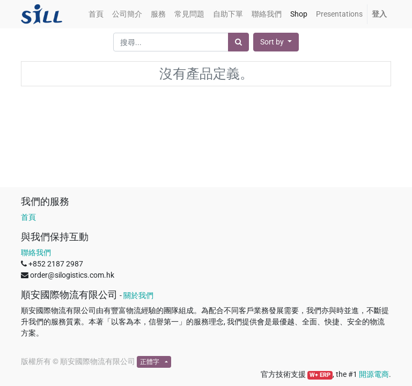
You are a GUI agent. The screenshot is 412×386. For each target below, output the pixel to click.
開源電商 (374, 374)
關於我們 (138, 295)
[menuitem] (96, 14)
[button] (276, 42)
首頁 (28, 217)
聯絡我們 (36, 252)
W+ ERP (320, 375)
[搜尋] (238, 42)
